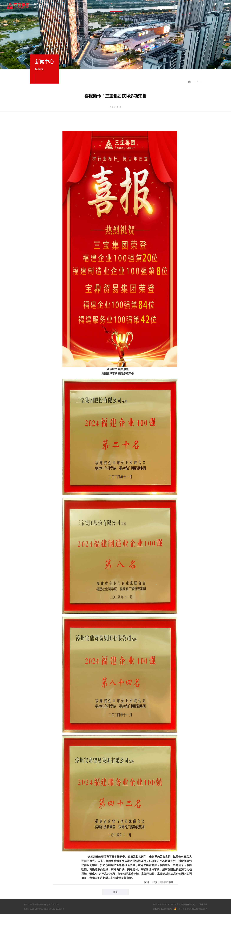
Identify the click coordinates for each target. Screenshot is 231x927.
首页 (68, 5)
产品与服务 (100, 5)
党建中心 (131, 5)
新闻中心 (116, 5)
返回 (115, 889)
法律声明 (203, 902)
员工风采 (147, 5)
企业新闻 (196, 79)
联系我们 (162, 4)
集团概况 (84, 5)
